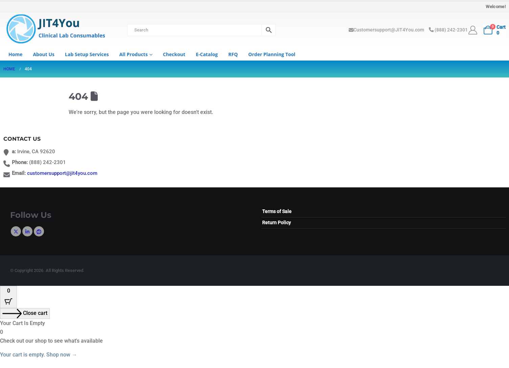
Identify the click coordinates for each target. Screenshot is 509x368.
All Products (133, 54)
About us (43, 54)
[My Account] (473, 30)
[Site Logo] (54, 29)
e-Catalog (207, 54)
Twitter (16, 231)
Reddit (39, 231)
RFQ (233, 54)
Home (15, 54)
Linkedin (27, 231)
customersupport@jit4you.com (62, 173)
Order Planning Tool (271, 54)
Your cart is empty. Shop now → (38, 354)
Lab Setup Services (87, 54)
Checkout (174, 54)
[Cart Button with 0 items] (8, 297)
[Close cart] (25, 313)
